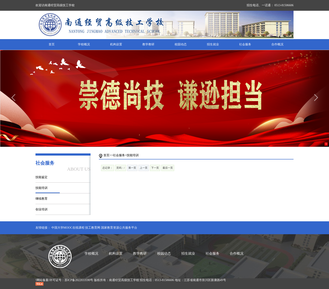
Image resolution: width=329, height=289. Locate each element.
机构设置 (116, 44)
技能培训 (41, 188)
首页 (52, 44)
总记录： (107, 167)
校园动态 (181, 44)
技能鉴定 (41, 177)
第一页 (132, 167)
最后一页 (168, 167)
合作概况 (277, 44)
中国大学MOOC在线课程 (68, 227)
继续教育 (41, 198)
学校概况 (84, 44)
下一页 (155, 167)
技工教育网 (92, 227)
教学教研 (148, 44)
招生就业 (213, 44)
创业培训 (41, 209)
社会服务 (245, 44)
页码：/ (120, 167)
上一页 (144, 167)
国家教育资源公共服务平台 (119, 227)
